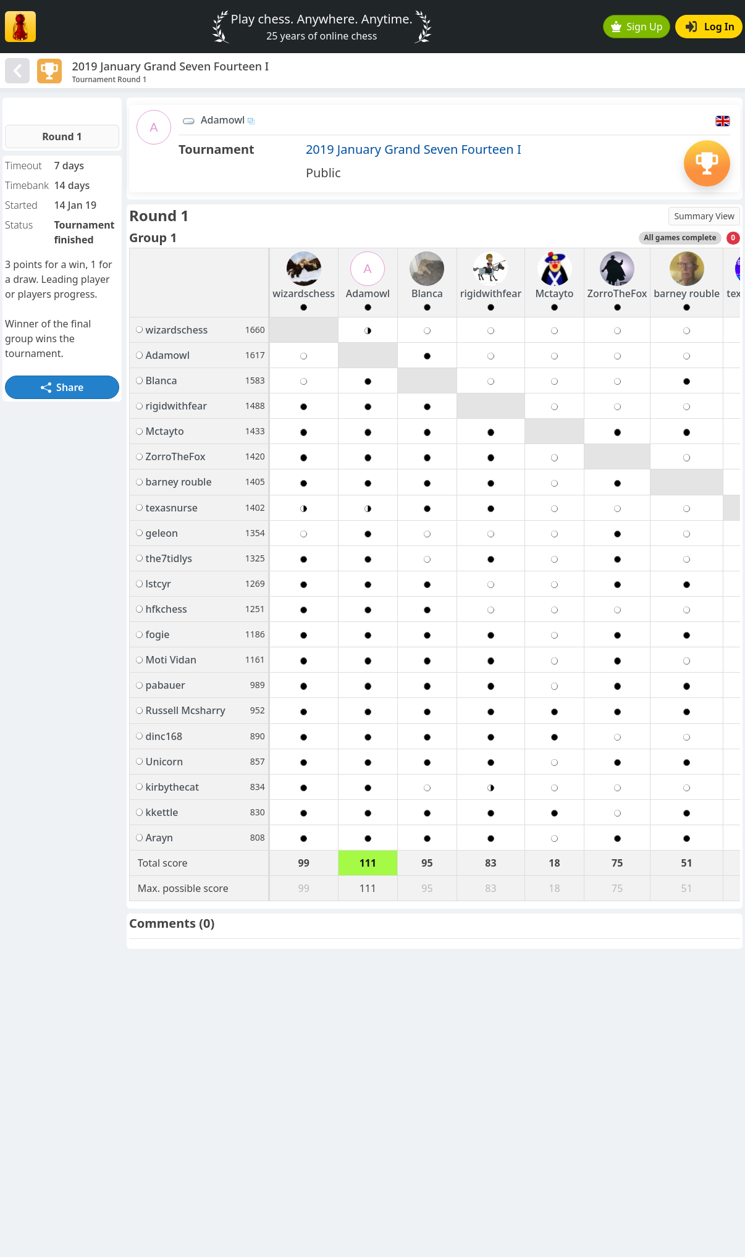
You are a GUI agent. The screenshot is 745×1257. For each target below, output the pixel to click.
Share (62, 387)
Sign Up (637, 26)
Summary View (704, 216)
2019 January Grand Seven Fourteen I (413, 149)
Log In (710, 26)
